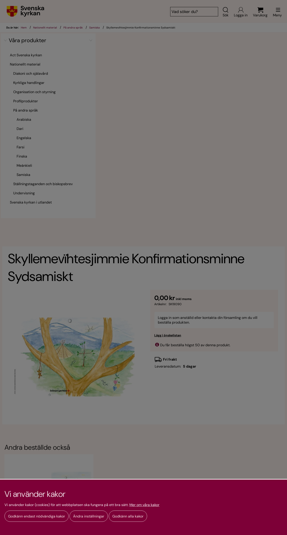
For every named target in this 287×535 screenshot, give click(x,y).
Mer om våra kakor (144, 505)
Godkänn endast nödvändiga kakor (36, 516)
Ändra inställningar (88, 516)
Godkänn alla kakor (128, 516)
